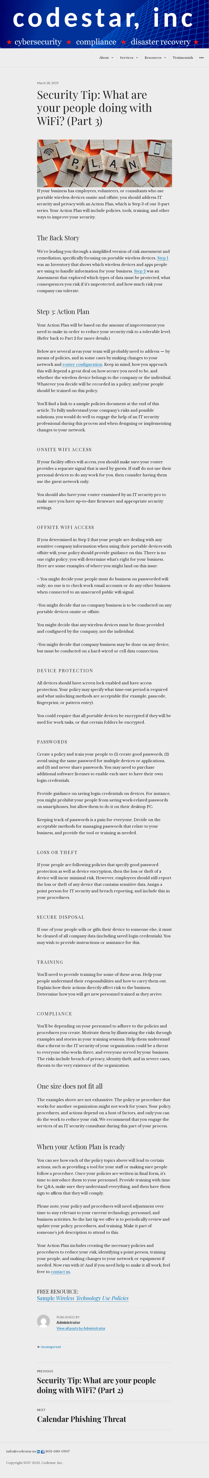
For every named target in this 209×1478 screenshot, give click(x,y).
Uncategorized (51, 1347)
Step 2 (140, 271)
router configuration (82, 364)
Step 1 (162, 258)
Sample (46, 1298)
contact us (60, 1272)
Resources (153, 58)
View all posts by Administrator (81, 1328)
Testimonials (183, 58)
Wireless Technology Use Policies (92, 1298)
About (104, 58)
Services (126, 58)
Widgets (201, 60)
